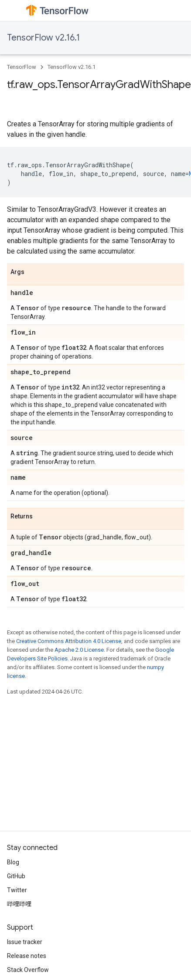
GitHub (16, 876)
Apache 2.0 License (79, 650)
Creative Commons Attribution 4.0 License (68, 641)
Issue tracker (24, 941)
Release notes (26, 955)
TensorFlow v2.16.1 (43, 37)
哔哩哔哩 (19, 904)
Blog (13, 862)
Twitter (17, 890)
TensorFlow (21, 67)
